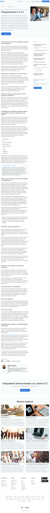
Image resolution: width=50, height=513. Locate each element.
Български (29, 499)
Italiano (7, 498)
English (22, 496)
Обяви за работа (4, 484)
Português (28, 498)
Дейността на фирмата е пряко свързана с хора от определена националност (41, 50)
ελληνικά (24, 499)
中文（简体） (23, 501)
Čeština (20, 499)
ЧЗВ (31, 1)
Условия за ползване (23, 485)
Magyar (11, 498)
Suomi (43, 498)
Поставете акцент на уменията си (39, 61)
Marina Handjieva (8, 9)
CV (13, 331)
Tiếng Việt (12, 499)
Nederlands (16, 498)
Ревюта (32, 481)
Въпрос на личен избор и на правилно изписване (40, 65)
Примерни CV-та (14, 481)
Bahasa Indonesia (9, 496)
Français (42, 496)
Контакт (22, 481)
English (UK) (27, 496)
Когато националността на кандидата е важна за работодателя (40, 45)
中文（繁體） (29, 501)
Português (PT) (34, 498)
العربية (19, 501)
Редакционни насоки (33, 484)
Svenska (7, 499)
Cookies (22, 490)
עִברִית (43, 499)
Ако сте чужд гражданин (38, 69)
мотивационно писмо (4, 482)
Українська (39, 499)
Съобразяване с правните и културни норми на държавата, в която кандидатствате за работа (39, 54)
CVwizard (26, 510)
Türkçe (16, 499)
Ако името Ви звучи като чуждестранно (41, 67)
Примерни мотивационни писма (14, 488)
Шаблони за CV (14, 480)
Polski (24, 498)
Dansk (15, 496)
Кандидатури (3, 486)
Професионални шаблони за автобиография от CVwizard (38, 74)
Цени (27, 1)
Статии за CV (3, 6)
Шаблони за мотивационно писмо (14, 484)
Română (39, 498)
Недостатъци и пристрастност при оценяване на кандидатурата (39, 59)
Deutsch (18, 496)
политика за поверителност (24, 488)
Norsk (20, 498)
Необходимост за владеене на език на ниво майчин (40, 48)
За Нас (32, 480)
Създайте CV (3, 480)
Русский (33, 499)
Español (32, 496)
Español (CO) (37, 496)
